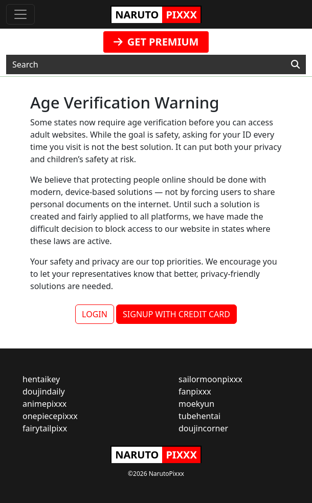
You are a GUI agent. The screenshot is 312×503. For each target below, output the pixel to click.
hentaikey (41, 379)
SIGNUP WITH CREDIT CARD (176, 314)
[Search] (295, 64)
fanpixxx (195, 391)
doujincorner (203, 428)
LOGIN (94, 314)
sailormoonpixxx (210, 379)
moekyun (196, 403)
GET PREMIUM (156, 42)
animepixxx (44, 403)
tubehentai (199, 416)
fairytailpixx (45, 428)
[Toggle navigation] (20, 14)
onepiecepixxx (50, 416)
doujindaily (44, 391)
